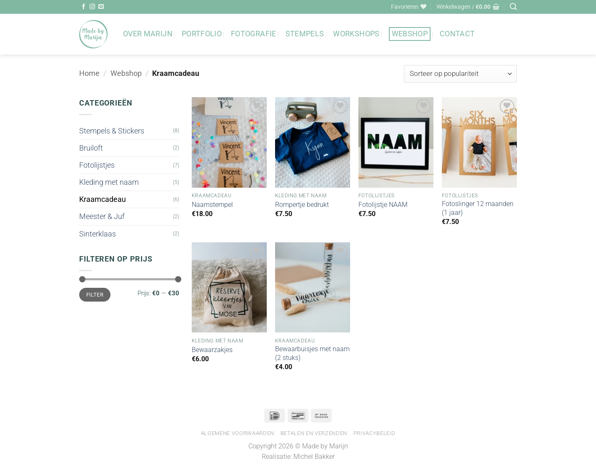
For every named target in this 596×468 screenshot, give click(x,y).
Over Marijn (148, 34)
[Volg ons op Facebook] (83, 7)
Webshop (410, 34)
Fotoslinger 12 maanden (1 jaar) (477, 208)
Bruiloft (91, 148)
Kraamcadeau (102, 199)
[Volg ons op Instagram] (92, 7)
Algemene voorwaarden (237, 433)
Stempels (304, 34)
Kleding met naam (109, 182)
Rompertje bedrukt (302, 205)
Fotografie (253, 34)
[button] (467, 7)
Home (89, 73)
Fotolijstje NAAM (383, 205)
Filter (94, 295)
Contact (457, 34)
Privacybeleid (374, 433)
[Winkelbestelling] (460, 74)
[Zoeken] (513, 6)
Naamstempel (212, 205)
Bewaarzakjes (212, 350)
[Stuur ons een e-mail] (101, 7)
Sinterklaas (97, 234)
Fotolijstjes (97, 165)
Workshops (356, 34)
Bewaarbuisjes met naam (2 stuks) (312, 353)
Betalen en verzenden (313, 433)
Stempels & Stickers (111, 131)
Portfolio (202, 34)
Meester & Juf (102, 216)
